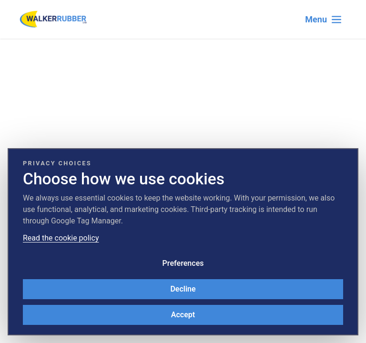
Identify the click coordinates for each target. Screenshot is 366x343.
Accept (183, 314)
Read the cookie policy (61, 237)
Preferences (183, 263)
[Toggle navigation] (323, 19)
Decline (182, 288)
